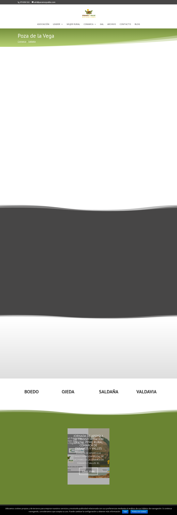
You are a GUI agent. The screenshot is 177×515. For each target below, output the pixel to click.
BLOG (137, 24)
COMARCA (88, 24)
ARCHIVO (111, 24)
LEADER (56, 24)
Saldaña (32, 41)
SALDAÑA (108, 391)
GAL (102, 24)
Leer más (88, 471)
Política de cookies (139, 512)
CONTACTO (125, 24)
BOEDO (31, 391)
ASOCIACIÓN (43, 24)
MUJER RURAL (73, 24)
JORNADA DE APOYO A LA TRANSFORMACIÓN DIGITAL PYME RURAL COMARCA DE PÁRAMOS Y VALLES (88, 442)
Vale (125, 512)
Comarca (22, 41)
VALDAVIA (146, 391)
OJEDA (68, 391)
